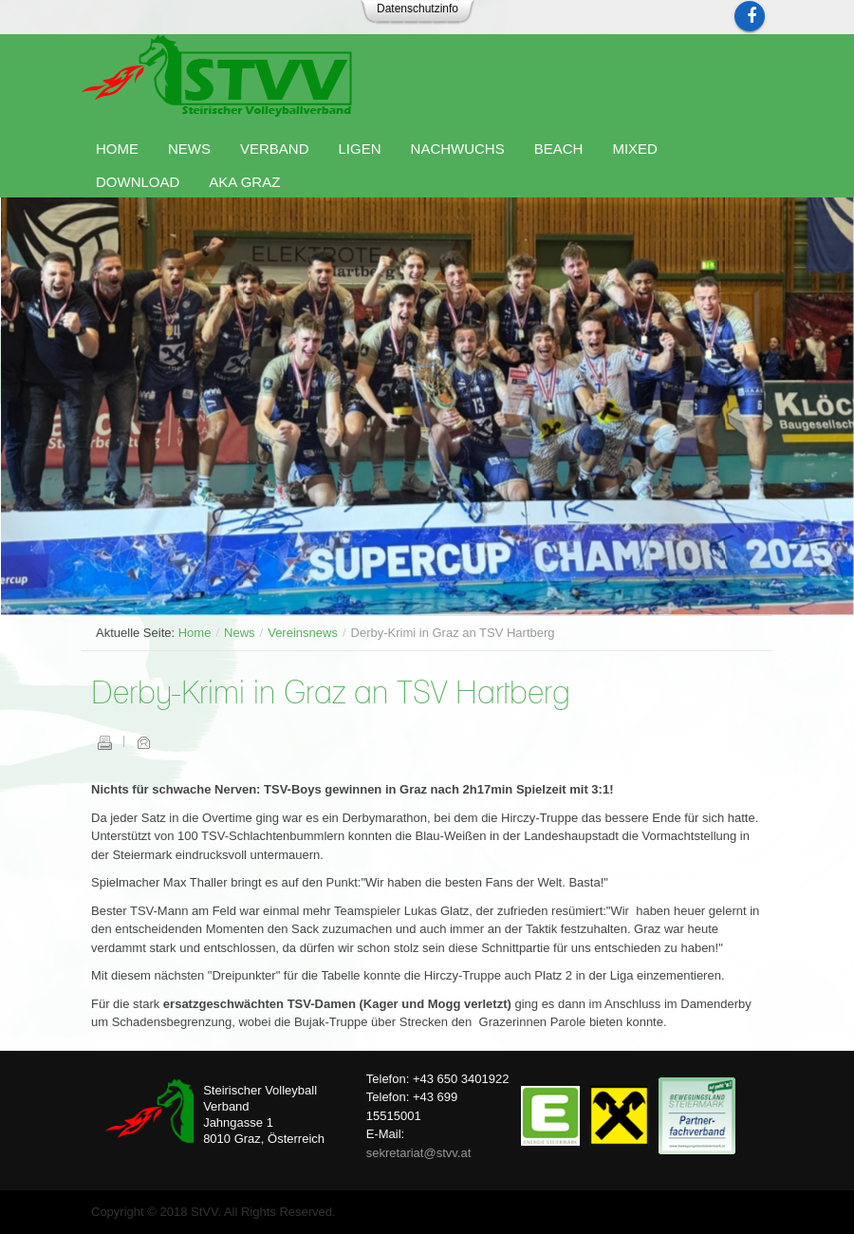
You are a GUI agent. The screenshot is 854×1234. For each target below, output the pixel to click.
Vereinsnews (303, 633)
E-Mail (143, 742)
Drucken (104, 742)
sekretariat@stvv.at (419, 1153)
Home (195, 633)
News (239, 633)
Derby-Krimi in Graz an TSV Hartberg (330, 694)
